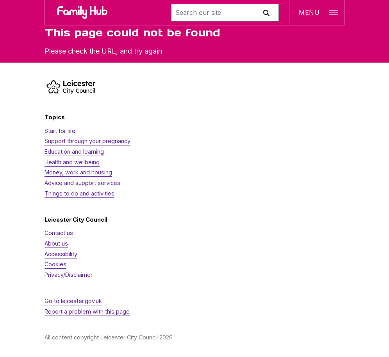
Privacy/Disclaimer (69, 274)
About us (56, 243)
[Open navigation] (316, 12)
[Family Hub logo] (82, 12)
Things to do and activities (79, 193)
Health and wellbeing (72, 162)
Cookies (55, 264)
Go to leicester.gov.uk (73, 301)
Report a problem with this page (87, 311)
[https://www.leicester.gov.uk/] (71, 87)
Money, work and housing (78, 172)
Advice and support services (82, 182)
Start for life (60, 130)
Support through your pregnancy (87, 141)
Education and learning (74, 151)
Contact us (59, 233)
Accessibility (61, 254)
